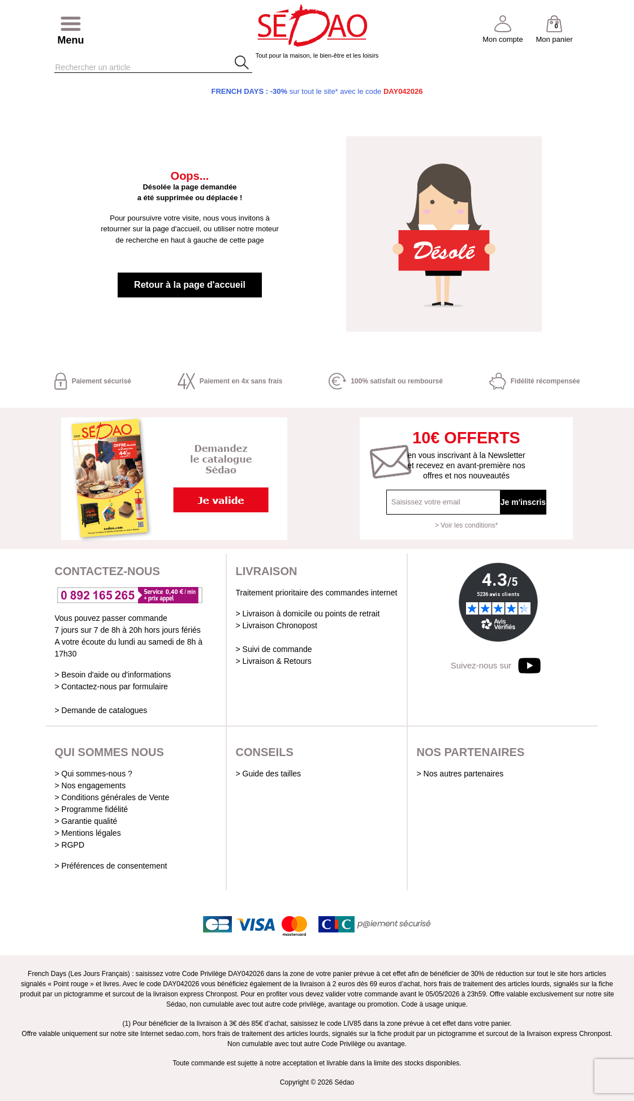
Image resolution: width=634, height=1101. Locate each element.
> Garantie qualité (86, 821)
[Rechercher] (133, 67)
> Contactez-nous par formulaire (111, 686)
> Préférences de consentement (111, 865)
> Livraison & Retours (274, 661)
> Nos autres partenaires (460, 773)
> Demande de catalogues (101, 710)
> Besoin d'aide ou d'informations (113, 674)
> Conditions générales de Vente (112, 797)
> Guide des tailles (268, 773)
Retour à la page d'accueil (189, 285)
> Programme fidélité (91, 809)
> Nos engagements (90, 785)
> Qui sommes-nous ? (93, 773)
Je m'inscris (523, 502)
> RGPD (70, 844)
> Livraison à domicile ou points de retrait (308, 613)
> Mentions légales (88, 832)
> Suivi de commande (274, 649)
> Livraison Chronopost (276, 625)
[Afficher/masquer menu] (71, 29)
